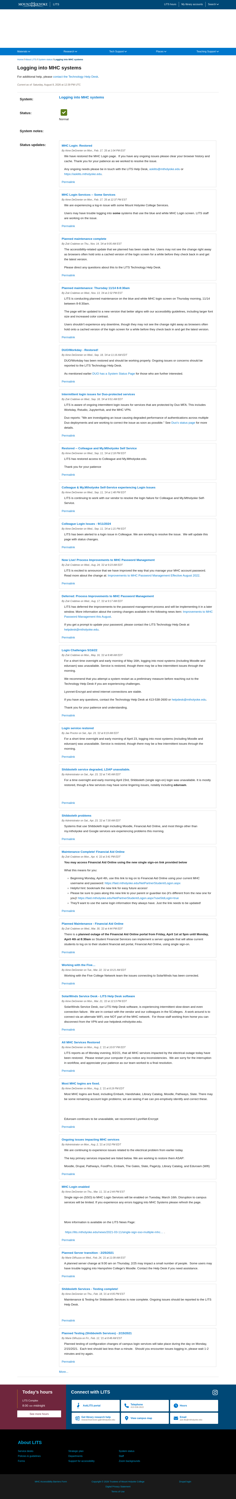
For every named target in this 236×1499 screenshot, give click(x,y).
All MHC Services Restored (81, 1042)
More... (63, 1371)
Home (20, 59)
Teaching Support (208, 51)
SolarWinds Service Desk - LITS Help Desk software (98, 996)
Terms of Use (118, 1491)
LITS (56, 4)
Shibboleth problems (76, 815)
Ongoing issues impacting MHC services (90, 1139)
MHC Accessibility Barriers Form (51, 1481)
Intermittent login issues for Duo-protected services (98, 394)
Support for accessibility (81, 1461)
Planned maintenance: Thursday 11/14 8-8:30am (96, 288)
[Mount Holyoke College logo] (33, 4)
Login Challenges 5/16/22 (79, 650)
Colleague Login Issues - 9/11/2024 (86, 523)
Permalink (68, 182)
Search (213, 4)
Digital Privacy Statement (118, 1486)
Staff (121, 1456)
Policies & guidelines (29, 1456)
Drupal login (185, 1481)
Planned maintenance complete (84, 238)
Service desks (25, 1451)
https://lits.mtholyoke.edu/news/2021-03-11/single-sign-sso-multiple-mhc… (114, 1232)
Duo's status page (183, 422)
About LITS (30, 59)
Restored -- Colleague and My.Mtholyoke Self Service (99, 448)
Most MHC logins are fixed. (81, 1083)
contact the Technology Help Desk (75, 76)
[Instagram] (215, 1393)
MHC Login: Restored (77, 145)
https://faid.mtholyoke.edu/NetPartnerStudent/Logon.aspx (142, 883)
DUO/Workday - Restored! (80, 350)
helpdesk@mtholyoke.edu (81, 629)
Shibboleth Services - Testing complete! (90, 1289)
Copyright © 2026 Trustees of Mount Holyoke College (118, 1481)
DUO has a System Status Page (113, 373)
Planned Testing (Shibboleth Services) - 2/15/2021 (97, 1333)
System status (45, 59)
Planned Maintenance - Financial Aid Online (92, 923)
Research (70, 51)
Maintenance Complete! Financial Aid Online (93, 851)
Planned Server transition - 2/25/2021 (88, 1252)
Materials (23, 51)
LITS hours (170, 4)
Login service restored (78, 728)
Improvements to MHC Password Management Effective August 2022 (153, 575)
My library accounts (192, 4)
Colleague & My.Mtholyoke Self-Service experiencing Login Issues (108, 487)
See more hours (39, 1413)
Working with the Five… (78, 965)
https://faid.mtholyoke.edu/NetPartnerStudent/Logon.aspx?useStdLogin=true (128, 898)
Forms (21, 1461)
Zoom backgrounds (129, 1461)
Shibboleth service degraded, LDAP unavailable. (96, 769)
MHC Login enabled (76, 1186)
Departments (75, 1456)
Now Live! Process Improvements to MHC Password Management (108, 560)
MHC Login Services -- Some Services (89, 194)
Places (161, 51)
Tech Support (118, 51)
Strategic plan (76, 1451)
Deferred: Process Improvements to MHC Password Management (108, 596)
